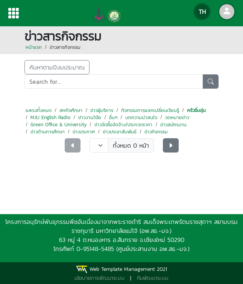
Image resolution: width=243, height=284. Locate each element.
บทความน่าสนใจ (141, 117)
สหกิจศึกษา (70, 110)
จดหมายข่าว (177, 117)
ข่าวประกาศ (84, 131)
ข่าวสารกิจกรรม (65, 47)
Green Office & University (58, 124)
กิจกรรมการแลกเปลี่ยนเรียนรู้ (150, 110)
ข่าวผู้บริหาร (101, 110)
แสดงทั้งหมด (39, 110)
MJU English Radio (50, 117)
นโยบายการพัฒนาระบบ (99, 278)
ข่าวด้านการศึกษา (47, 131)
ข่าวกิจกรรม (156, 131)
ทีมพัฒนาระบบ (153, 278)
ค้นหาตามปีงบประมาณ (57, 67)
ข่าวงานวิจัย (89, 117)
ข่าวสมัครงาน (173, 124)
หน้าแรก (34, 47)
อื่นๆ (113, 117)
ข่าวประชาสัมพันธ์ (120, 131)
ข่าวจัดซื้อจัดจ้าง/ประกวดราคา (123, 124)
